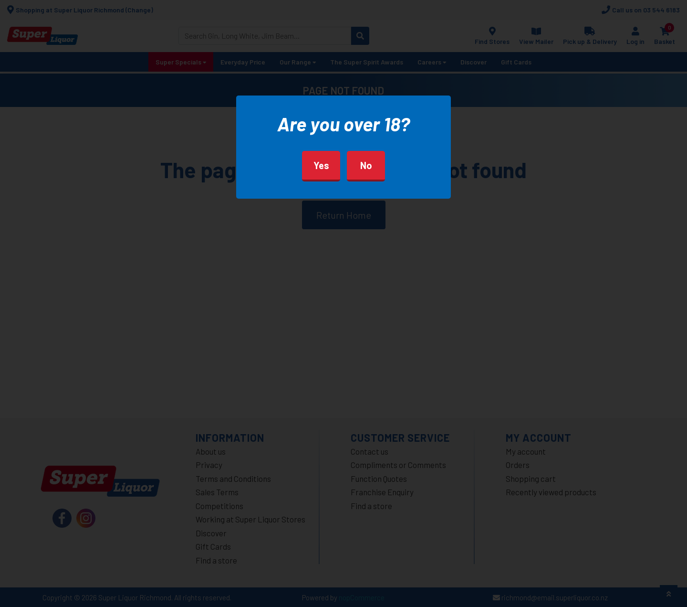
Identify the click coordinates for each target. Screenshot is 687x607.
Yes (321, 165)
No (366, 165)
